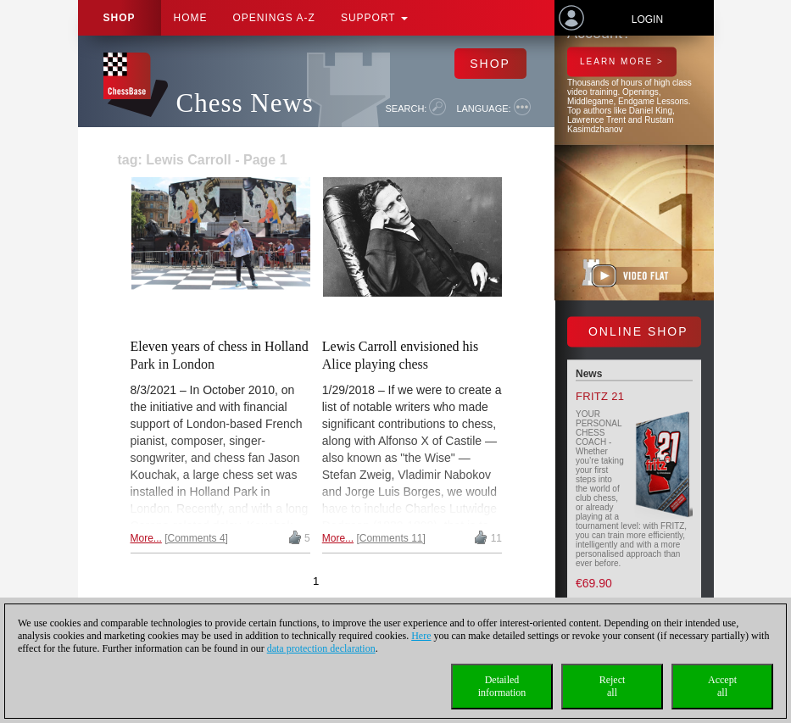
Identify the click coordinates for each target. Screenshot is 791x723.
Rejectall (612, 686)
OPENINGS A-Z (274, 18)
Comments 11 (391, 538)
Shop (119, 18)
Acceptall (722, 686)
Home (191, 18)
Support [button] (374, 18)
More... (146, 538)
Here (421, 636)
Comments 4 (197, 538)
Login (647, 19)
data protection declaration (321, 648)
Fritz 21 (600, 397)
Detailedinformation (502, 686)
